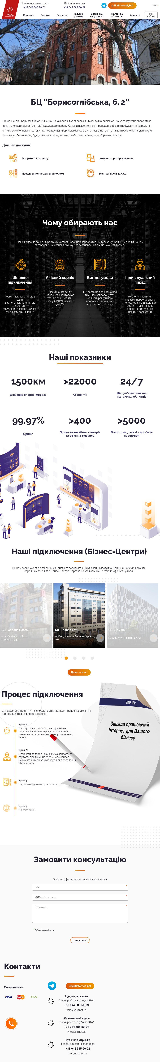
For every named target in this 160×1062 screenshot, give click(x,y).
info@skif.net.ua (76, 1031)
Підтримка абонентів (117, 15)
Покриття (61, 15)
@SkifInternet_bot (122, 5)
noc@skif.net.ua (78, 1053)
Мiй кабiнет (151, 15)
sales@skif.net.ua (76, 1010)
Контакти (135, 15)
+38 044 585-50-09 (75, 7)
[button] (66, 658)
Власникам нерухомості (97, 15)
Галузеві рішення (78, 15)
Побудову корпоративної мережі (43, 173)
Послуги (45, 15)
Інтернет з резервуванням (116, 158)
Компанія (28, 15)
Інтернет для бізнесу (35, 158)
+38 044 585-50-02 (35, 7)
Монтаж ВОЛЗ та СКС (112, 173)
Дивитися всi (79, 672)
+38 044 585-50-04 (76, 1026)
